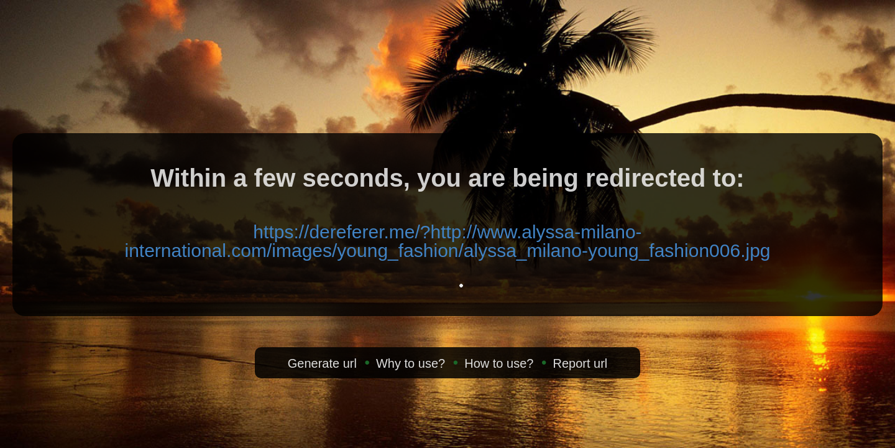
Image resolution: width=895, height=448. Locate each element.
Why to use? (410, 363)
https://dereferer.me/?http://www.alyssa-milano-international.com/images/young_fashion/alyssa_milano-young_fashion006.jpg (448, 241)
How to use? (498, 363)
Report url (580, 363)
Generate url (322, 363)
